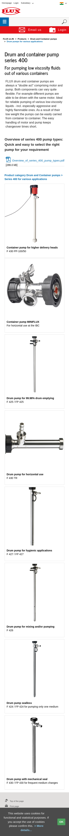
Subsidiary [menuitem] (25, 3)
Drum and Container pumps (43, 39)
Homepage (7, 3)
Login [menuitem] (16, 3)
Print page (11, 806)
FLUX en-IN (8, 39)
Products (22, 39)
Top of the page (14, 801)
